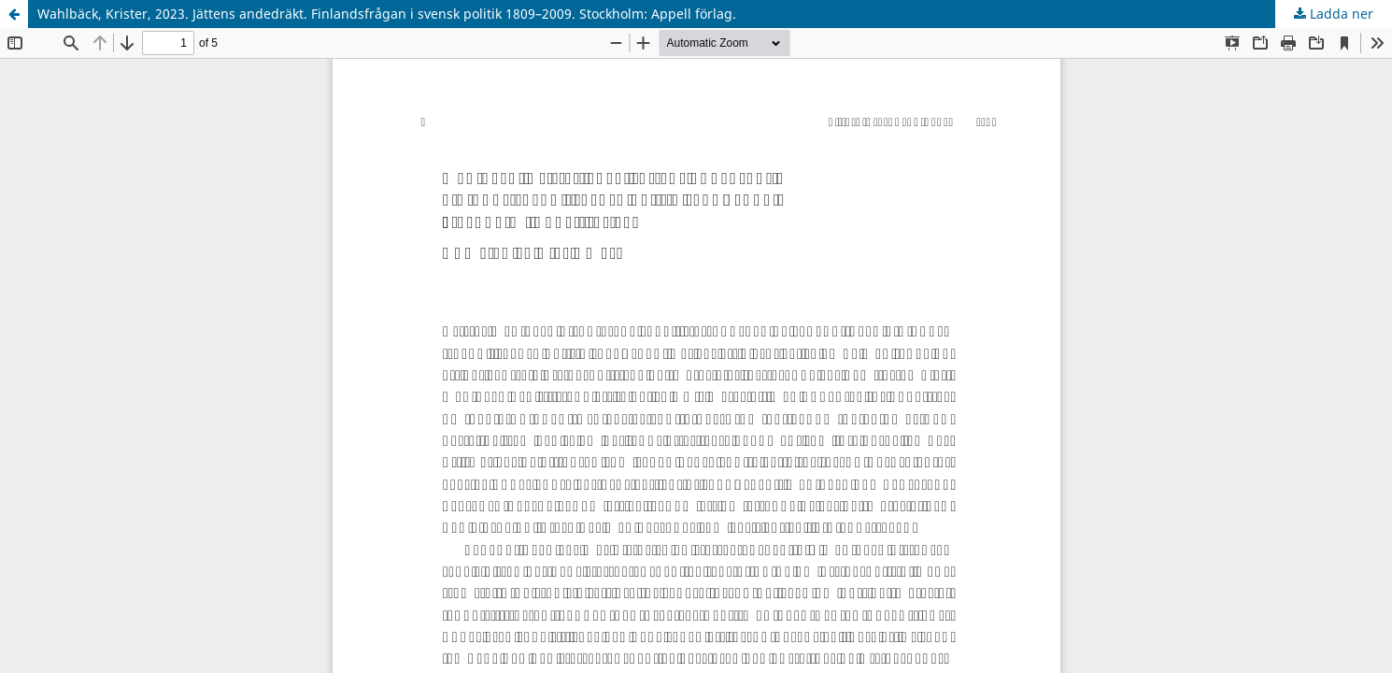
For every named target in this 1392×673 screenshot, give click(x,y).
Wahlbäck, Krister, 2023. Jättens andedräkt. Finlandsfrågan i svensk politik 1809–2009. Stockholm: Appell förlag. (386, 13)
